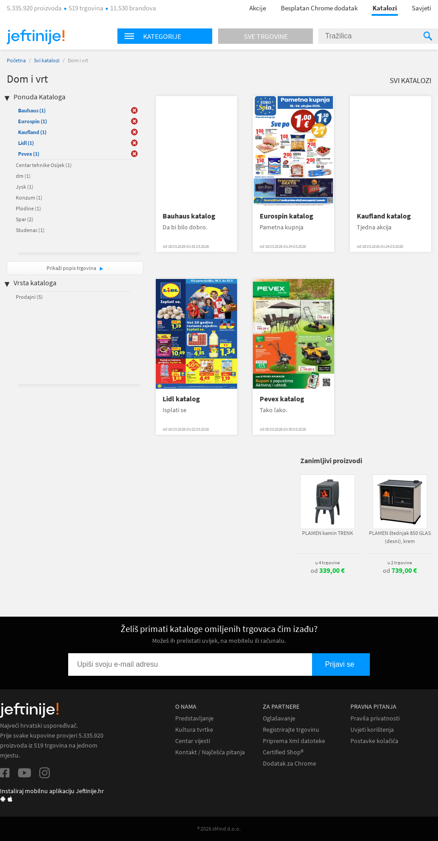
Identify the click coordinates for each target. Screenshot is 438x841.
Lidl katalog (181, 399)
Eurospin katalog (286, 216)
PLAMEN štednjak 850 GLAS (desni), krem (400, 537)
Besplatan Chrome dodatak (319, 8)
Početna (16, 60)
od (328, 571)
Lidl (26, 142)
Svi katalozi (47, 60)
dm (23, 175)
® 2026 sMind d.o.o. (219, 828)
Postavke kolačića (374, 741)
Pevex (28, 153)
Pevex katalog (282, 399)
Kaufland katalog (384, 216)
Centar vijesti (192, 741)
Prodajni (29, 296)
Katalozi (385, 8)
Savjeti (421, 8)
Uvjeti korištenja (372, 730)
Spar (24, 219)
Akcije (257, 8)
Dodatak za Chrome (289, 763)
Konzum (29, 197)
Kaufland (32, 132)
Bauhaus (32, 110)
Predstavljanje (194, 718)
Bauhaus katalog (189, 216)
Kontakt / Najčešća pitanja (210, 752)
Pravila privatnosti (375, 718)
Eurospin (32, 121)
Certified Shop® (283, 752)
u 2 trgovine (399, 562)
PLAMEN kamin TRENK (327, 533)
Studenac (30, 230)
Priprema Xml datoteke (294, 741)
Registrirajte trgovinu (291, 730)
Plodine (28, 208)
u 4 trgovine (327, 562)
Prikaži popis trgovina (72, 268)
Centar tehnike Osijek (44, 165)
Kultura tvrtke (194, 730)
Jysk (24, 186)
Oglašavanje (279, 718)
